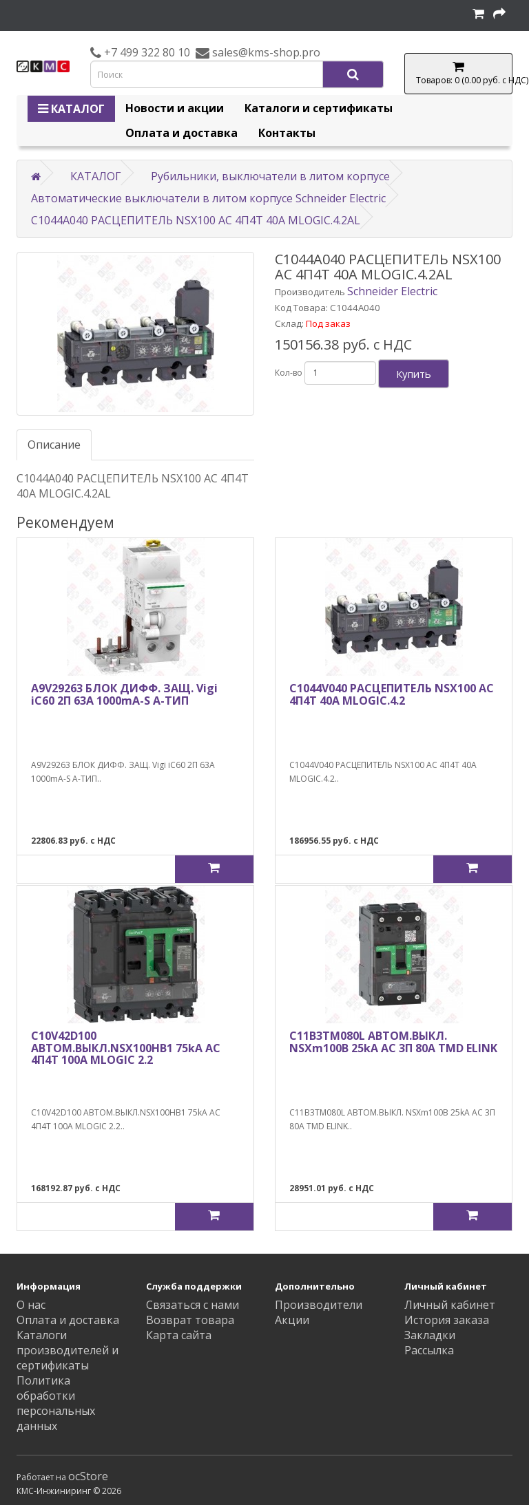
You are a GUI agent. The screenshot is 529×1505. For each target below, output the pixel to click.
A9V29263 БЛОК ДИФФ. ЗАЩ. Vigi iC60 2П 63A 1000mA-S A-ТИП (124, 694)
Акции (292, 1319)
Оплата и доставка (181, 132)
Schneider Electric (392, 291)
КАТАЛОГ (71, 108)
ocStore (88, 1476)
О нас (31, 1304)
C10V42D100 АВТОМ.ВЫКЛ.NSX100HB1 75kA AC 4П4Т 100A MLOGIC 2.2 (125, 1047)
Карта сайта (178, 1335)
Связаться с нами (192, 1304)
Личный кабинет (449, 1304)
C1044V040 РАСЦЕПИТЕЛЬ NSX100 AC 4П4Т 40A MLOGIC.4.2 (391, 694)
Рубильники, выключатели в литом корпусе (270, 176)
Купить (413, 374)
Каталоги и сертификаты (319, 108)
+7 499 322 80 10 (145, 52)
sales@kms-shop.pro (264, 52)
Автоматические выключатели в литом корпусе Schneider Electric (208, 198)
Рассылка (429, 1350)
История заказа (446, 1319)
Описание (54, 444)
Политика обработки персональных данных (56, 1403)
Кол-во (288, 372)
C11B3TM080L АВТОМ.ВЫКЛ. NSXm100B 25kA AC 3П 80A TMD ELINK (393, 1042)
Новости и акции (174, 108)
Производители (318, 1304)
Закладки (429, 1335)
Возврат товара (190, 1319)
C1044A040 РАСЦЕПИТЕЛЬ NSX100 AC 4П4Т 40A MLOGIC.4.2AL (195, 220)
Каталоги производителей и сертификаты (67, 1350)
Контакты (286, 132)
